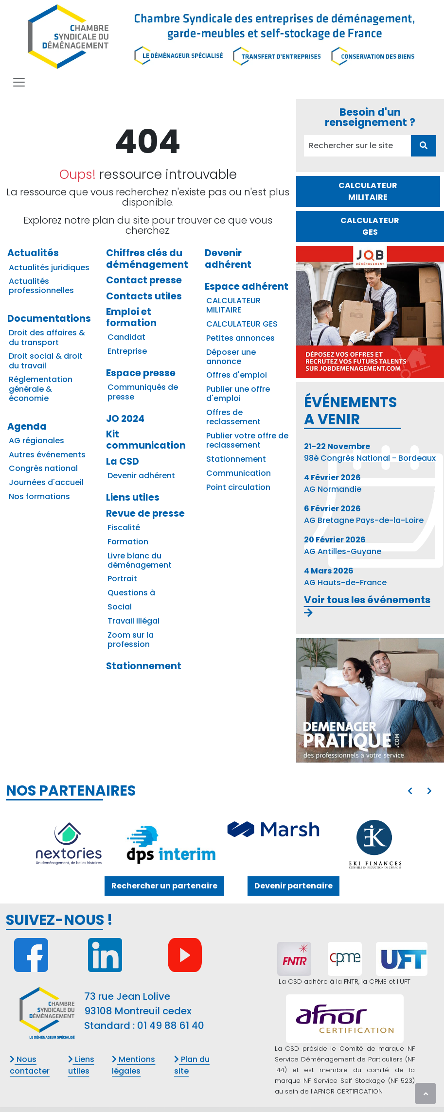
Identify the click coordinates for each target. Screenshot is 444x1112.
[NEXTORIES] (68, 844)
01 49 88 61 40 (170, 1025)
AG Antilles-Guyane (342, 545)
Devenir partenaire (293, 885)
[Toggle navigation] (19, 82)
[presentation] (410, 791)
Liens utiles (81, 1065)
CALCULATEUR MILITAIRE (367, 191)
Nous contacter (30, 1065)
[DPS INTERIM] (170, 843)
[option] (222, 844)
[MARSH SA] (273, 830)
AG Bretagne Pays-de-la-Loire (364, 514)
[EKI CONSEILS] (375, 844)
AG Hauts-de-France (345, 576)
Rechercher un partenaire (164, 885)
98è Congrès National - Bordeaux (370, 452)
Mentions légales (133, 1065)
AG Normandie (332, 483)
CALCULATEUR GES (369, 226)
